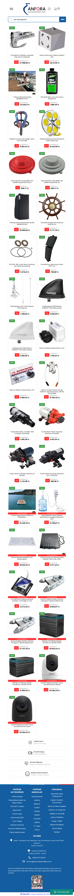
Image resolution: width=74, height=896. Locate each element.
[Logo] (34, 8)
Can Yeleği (17, 821)
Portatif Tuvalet (17, 806)
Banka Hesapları (57, 824)
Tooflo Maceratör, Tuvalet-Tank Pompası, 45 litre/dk (22, 433)
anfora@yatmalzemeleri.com (37, 861)
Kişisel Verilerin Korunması (57, 801)
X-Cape (37, 826)
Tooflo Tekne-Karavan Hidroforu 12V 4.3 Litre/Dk (52, 474)
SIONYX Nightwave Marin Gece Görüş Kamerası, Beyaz (52, 684)
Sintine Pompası (17, 825)
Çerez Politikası (57, 817)
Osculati (37, 818)
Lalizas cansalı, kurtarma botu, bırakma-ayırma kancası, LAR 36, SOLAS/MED (52, 391)
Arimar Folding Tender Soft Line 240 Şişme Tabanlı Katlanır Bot (52, 600)
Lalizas (37, 822)
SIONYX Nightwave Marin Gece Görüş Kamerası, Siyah (22, 725)
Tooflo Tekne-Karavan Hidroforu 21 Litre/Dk (22, 474)
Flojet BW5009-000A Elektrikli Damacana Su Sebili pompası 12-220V (52, 517)
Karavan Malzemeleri (17, 828)
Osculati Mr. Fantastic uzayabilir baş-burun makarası (22, 56)
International (37, 796)
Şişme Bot (17, 810)
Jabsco (37, 800)
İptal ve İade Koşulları (57, 806)
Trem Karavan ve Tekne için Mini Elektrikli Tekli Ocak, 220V (52, 558)
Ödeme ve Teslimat (56, 810)
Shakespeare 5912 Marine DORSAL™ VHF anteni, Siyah (52, 307)
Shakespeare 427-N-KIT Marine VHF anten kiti (22, 307)
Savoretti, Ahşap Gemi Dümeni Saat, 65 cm (52, 223)
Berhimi (37, 804)
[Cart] (55, 8)
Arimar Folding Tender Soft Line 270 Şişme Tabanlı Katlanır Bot (22, 642)
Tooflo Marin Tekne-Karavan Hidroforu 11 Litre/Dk (52, 433)
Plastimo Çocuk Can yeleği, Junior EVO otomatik (22, 140)
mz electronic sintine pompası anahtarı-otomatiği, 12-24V (22, 600)
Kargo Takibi (57, 821)
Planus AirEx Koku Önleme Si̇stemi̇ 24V (52, 56)
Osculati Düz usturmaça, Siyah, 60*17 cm (52, 265)
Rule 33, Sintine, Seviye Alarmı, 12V (22, 390)
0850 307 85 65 (37, 857)
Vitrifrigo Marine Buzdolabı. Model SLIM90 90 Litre (22, 223)
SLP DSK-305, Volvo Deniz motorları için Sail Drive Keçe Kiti (22, 265)
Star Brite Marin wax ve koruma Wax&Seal (52, 98)
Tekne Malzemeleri (17, 832)
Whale (37, 811)
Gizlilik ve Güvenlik (57, 813)
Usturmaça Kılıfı (17, 817)
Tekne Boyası (17, 796)
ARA (62, 19)
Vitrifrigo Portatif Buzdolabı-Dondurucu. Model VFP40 (22, 684)
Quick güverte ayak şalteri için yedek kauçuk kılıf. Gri (52, 181)
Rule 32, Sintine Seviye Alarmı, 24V (52, 348)
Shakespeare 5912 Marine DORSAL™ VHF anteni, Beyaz (22, 349)
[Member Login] (50, 8)
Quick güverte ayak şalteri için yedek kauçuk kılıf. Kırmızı (22, 181)
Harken (37, 815)
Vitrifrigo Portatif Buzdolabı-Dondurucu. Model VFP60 (52, 642)
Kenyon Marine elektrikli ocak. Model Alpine (22, 558)
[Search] (37, 19)
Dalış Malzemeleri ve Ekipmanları (17, 801)
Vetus (37, 829)
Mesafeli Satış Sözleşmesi (57, 795)
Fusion (37, 807)
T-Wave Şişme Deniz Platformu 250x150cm (22, 516)
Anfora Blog (57, 828)
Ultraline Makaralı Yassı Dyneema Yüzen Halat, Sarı (52, 140)
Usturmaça (17, 814)
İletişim (57, 832)
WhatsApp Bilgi (61, 892)
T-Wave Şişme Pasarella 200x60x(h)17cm (22, 98)
